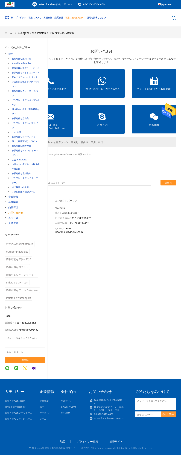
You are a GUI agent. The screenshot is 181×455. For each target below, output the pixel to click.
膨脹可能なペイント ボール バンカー (25, 153)
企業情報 (13, 196)
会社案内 (13, 202)
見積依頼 (13, 223)
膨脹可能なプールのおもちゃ (22, 290)
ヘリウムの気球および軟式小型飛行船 (25, 166)
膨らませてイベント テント (25, 77)
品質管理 (58, 17)
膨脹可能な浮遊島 (20, 118)
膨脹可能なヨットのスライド (25, 72)
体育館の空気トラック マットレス (26, 84)
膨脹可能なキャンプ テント (21, 274)
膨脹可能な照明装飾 (21, 173)
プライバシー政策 (87, 441)
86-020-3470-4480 (94, 4)
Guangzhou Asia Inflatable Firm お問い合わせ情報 (46, 33)
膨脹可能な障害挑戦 (21, 145)
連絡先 (25, 359)
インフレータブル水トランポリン (25, 102)
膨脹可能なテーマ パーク (24, 136)
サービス (44, 412)
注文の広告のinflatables (19, 244)
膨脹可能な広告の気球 (18, 259)
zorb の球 (16, 132)
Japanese (166, 4)
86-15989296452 (26, 322)
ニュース (13, 217)
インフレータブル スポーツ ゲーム (25, 180)
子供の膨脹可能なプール (23, 191)
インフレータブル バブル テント (25, 125)
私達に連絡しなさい (74, 17)
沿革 (42, 406)
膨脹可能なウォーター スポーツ (26, 93)
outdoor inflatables (17, 251)
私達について (34, 17)
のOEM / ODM (68, 406)
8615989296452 (29, 329)
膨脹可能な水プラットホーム (25, 67)
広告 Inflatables (19, 159)
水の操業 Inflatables (21, 187)
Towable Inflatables (21, 63)
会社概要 (44, 400)
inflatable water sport (18, 298)
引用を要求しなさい (96, 17)
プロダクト (20, 17)
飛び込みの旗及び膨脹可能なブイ (25, 111)
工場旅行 (47, 17)
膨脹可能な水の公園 (21, 58)
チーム (43, 418)
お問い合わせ (15, 212)
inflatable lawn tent (17, 282)
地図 (62, 441)
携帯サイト (116, 441)
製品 (10, 54)
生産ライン (66, 400)
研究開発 (65, 412)
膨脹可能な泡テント (17, 267)
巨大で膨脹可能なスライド (24, 141)
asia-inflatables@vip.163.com (55, 4)
